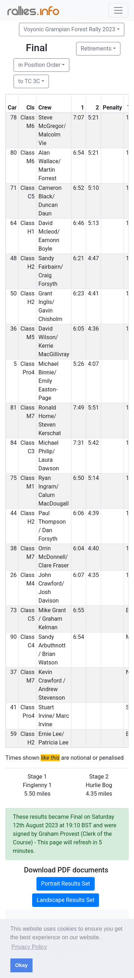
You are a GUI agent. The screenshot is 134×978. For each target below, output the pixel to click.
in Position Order (39, 65)
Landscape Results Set (66, 900)
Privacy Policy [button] (29, 947)
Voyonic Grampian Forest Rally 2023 (69, 29)
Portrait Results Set (65, 883)
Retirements (96, 48)
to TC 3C (29, 81)
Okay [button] (21, 965)
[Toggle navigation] (118, 10)
